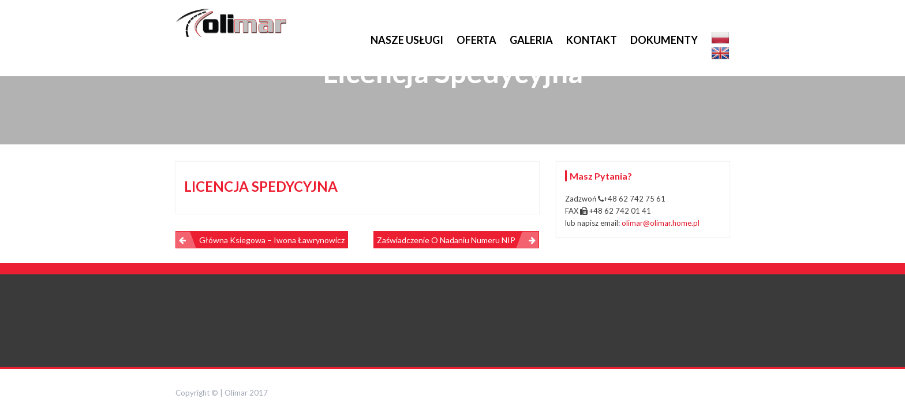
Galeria (531, 39)
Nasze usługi (407, 39)
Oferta (476, 39)
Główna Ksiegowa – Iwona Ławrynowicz (272, 240)
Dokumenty (664, 39)
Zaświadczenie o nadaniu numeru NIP (446, 240)
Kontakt (591, 39)
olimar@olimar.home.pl (661, 223)
